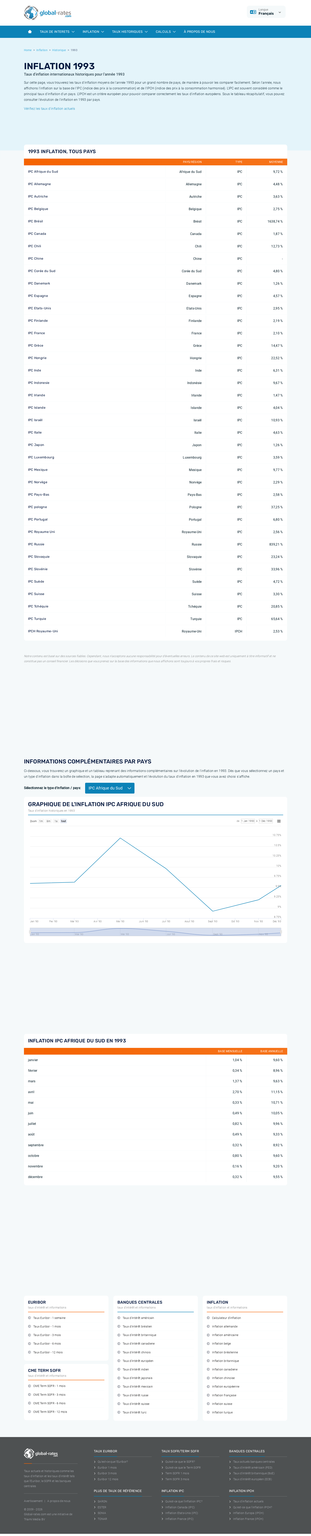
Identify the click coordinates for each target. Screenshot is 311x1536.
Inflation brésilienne (222, 1352)
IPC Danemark (39, 283)
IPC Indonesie (39, 383)
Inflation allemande (222, 1326)
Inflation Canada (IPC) (178, 1507)
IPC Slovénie (38, 569)
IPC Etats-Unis (39, 308)
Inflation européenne (223, 1386)
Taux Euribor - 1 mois (44, 1326)
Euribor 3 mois (105, 1473)
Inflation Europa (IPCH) (246, 1513)
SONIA (100, 1513)
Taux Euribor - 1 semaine (47, 1318)
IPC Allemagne (39, 184)
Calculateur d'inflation (224, 1318)
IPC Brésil (35, 221)
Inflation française (221, 1395)
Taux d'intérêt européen (135, 1361)
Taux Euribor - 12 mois (45, 1352)
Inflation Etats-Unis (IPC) (179, 1513)
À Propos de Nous (199, 32)
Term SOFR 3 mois (175, 1479)
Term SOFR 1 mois (175, 1473)
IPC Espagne (38, 296)
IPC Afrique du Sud (43, 171)
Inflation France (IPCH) (246, 1519)
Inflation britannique (223, 1361)
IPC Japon (36, 445)
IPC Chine (35, 258)
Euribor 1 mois (105, 1467)
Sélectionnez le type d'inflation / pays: (52, 788)
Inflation (93, 32)
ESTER (100, 1507)
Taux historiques (129, 32)
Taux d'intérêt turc (131, 1412)
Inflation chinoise (221, 1378)
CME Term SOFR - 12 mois (47, 1412)
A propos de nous (58, 1501)
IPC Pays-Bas (38, 494)
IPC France (36, 333)
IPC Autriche (38, 196)
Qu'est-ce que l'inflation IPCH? (250, 1507)
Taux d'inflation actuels (246, 1501)
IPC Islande (37, 408)
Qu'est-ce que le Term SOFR (181, 1467)
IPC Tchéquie (38, 606)
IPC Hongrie (37, 358)
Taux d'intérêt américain (135, 1318)
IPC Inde (34, 370)
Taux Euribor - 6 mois (44, 1343)
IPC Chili (34, 246)
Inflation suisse (219, 1404)
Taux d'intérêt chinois (134, 1352)
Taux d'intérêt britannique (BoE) (252, 1473)
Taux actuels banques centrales (252, 1461)
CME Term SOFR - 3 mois (46, 1395)
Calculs (166, 32)
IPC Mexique (38, 470)
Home (28, 50)
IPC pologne (37, 507)
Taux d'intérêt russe (132, 1395)
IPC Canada (37, 234)
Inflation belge (219, 1343)
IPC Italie (35, 432)
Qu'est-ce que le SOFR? (178, 1461)
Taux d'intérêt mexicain (135, 1386)
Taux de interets (57, 32)
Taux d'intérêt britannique (136, 1335)
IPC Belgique (38, 209)
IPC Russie (36, 544)
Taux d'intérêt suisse (133, 1404)
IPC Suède (36, 581)
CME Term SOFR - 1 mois (46, 1386)
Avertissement (33, 1501)
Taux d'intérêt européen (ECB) (250, 1479)
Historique (59, 50)
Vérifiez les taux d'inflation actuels (49, 109)
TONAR (100, 1519)
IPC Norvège (38, 482)
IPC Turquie (37, 619)
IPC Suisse (36, 594)
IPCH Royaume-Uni (43, 631)
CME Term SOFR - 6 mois (46, 1403)
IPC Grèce (35, 345)
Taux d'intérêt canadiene (136, 1343)
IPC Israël (35, 420)
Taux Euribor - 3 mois (44, 1335)
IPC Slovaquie (39, 557)
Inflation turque (220, 1412)
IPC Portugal (38, 519)
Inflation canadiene (222, 1369)
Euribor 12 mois (106, 1479)
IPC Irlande (36, 395)
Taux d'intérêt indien (133, 1369)
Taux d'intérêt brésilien (134, 1326)
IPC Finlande (38, 321)
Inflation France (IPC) (177, 1519)
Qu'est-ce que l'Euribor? (111, 1461)
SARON (100, 1501)
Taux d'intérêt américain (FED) (250, 1467)
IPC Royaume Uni (41, 532)
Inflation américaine (222, 1335)
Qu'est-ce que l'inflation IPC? (181, 1501)
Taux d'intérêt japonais (135, 1378)
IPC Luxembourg (41, 457)
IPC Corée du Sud (42, 271)
